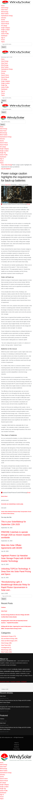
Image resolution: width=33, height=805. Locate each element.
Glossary (3, 17)
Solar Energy (4, 7)
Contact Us (16, 744)
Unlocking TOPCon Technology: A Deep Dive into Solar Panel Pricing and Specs (16, 571)
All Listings (4, 25)
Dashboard (4, 35)
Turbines (3, 607)
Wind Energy (4, 11)
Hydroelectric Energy (7, 15)
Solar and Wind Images (9, 640)
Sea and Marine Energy (9, 638)
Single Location (5, 29)
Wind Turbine (4, 13)
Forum (3, 39)
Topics (3, 41)
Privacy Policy (16, 749)
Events (3, 19)
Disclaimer (16, 746)
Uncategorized (6, 647)
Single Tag (4, 31)
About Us (16, 742)
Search (4, 47)
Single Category (5, 27)
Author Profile (5, 33)
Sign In (3, 37)
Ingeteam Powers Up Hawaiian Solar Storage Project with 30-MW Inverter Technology (15, 558)
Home (2, 5)
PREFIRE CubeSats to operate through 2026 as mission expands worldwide (15, 535)
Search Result (5, 23)
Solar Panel (4, 9)
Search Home (5, 21)
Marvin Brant (8, 184)
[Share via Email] (28, 204)
